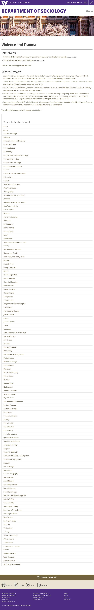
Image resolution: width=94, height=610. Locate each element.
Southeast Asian (9, 521)
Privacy (66, 593)
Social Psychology (10, 492)
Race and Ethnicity (10, 445)
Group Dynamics (9, 267)
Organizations (8, 398)
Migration (7, 369)
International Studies (11, 311)
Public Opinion (8, 427)
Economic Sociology (10, 217)
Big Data (6, 137)
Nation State (8, 383)
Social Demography (10, 474)
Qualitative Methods (11, 437)
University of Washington (13, 605)
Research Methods (10, 452)
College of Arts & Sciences (74, 2)
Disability (6, 199)
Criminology (8, 177)
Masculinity (7, 351)
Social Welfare (8, 499)
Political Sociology (10, 409)
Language (7, 329)
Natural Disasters (10, 391)
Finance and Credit (10, 253)
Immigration (8, 296)
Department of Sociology (33, 11)
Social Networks (9, 488)
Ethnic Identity (8, 228)
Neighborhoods (9, 394)
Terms (66, 595)
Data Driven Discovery (11, 184)
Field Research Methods (12, 249)
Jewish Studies (8, 315)
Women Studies (9, 561)
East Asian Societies (10, 206)
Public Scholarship (10, 434)
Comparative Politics (11, 159)
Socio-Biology (8, 503)
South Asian (7, 517)
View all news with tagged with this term (16, 66)
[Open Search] (91, 2)
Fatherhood (7, 239)
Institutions (7, 307)
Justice (5, 318)
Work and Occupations (11, 564)
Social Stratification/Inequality (14, 495)
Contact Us (67, 599)
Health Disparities (10, 275)
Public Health (8, 423)
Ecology (6, 213)
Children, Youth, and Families (14, 141)
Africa (5, 126)
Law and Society (9, 336)
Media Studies (8, 358)
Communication (9, 148)
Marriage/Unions (9, 347)
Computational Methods (12, 166)
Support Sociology (47, 577)
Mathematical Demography (13, 354)
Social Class (7, 470)
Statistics (6, 524)
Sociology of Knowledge (12, 510)
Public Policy (8, 430)
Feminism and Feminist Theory (14, 242)
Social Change (8, 467)
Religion (6, 448)
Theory (6, 532)
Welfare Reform (9, 553)
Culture (6, 181)
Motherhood (8, 376)
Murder (6, 380)
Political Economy (9, 405)
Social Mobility (8, 481)
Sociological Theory (10, 506)
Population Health (10, 416)
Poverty (6, 419)
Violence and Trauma (11, 546)
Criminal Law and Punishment (14, 173)
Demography (8, 191)
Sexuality (6, 463)
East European (8, 209)
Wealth (6, 550)
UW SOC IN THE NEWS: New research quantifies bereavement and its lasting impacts (35, 57)
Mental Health (8, 365)
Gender (6, 260)
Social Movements (10, 485)
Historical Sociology (10, 282)
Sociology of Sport (10, 513)
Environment (8, 224)
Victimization (8, 543)
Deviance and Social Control (13, 195)
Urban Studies (8, 539)
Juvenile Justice (9, 322)
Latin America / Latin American (14, 333)
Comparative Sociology (12, 163)
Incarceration (8, 300)
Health (5, 271)
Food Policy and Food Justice (13, 257)
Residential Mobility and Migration (16, 456)
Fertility (6, 246)
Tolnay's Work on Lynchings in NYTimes (18, 60)
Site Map (66, 597)
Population (7, 412)
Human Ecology (9, 289)
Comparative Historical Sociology (15, 155)
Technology (7, 528)
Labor (5, 325)
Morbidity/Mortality (10, 372)
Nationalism (8, 387)
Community (7, 152)
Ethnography (8, 231)
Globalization (8, 264)
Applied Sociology (10, 133)
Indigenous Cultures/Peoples (14, 304)
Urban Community (10, 535)
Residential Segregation (12, 459)
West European (9, 557)
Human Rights (8, 293)
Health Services (9, 278)
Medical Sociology (10, 361)
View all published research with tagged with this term (21, 110)
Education (7, 220)
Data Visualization (10, 188)
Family (5, 235)
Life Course (7, 340)
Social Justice (8, 477)
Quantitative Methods (11, 441)
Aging (5, 130)
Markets (6, 343)
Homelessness (8, 285)
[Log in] (86, 2)
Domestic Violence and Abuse (14, 202)
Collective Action (9, 144)
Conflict (6, 170)
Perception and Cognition (13, 401)
